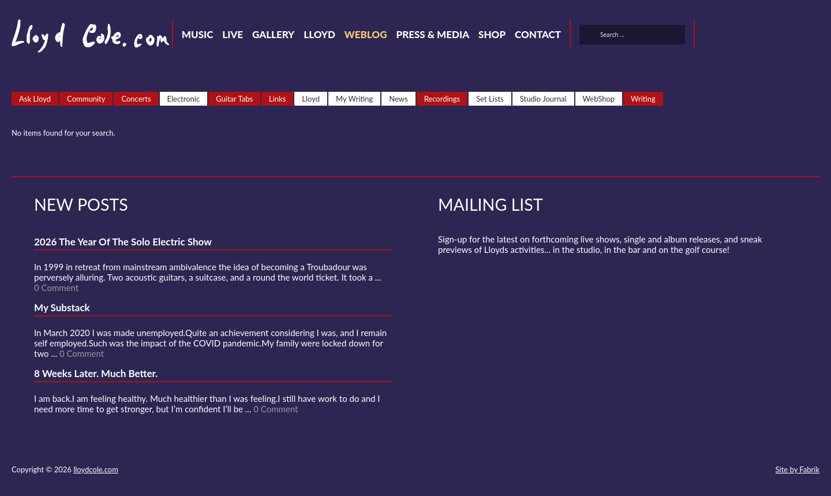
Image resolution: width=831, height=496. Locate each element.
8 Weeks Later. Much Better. (96, 373)
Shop (492, 34)
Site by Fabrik (797, 469)
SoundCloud (752, 36)
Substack (814, 36)
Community (86, 98)
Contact (538, 34)
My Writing (354, 98)
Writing (643, 98)
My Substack (62, 307)
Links (277, 98)
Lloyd (319, 34)
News (398, 98)
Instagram (794, 36)
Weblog (366, 34)
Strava (773, 36)
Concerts (136, 98)
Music (198, 34)
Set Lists (490, 98)
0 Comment (56, 287)
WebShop (599, 98)
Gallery (273, 34)
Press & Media (432, 34)
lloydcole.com (95, 469)
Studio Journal (543, 98)
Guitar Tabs (234, 98)
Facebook (731, 36)
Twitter (711, 36)
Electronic (183, 98)
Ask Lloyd (35, 98)
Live (232, 34)
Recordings (442, 98)
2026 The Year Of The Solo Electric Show (123, 242)
